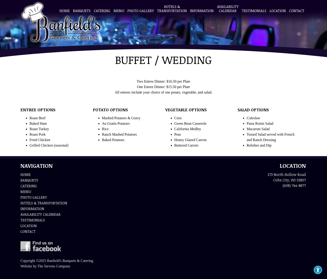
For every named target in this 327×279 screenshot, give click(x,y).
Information (202, 10)
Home (64, 10)
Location (278, 10)
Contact (296, 10)
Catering (102, 10)
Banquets (82, 10)
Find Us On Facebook (40, 246)
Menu (119, 10)
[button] (317, 269)
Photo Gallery (140, 10)
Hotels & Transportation (172, 8)
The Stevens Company (53, 266)
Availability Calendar (228, 8)
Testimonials (254, 10)
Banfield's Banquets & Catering (61, 22)
